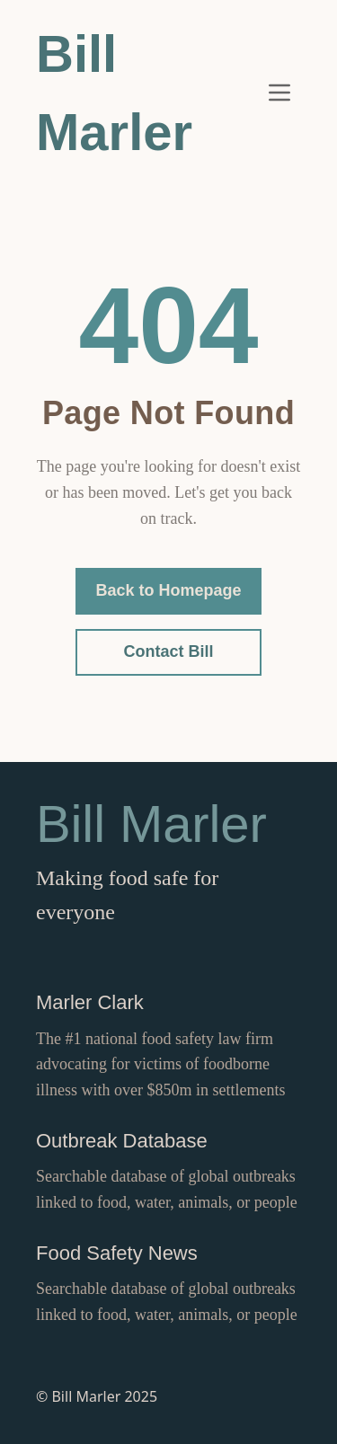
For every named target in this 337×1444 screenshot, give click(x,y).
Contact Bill (168, 651)
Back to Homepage (168, 590)
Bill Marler (114, 92)
